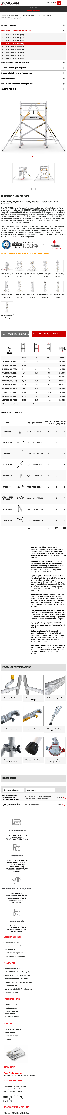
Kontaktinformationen (13, 979)
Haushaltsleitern (8, 80)
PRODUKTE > (17, 15)
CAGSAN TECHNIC (8, 91)
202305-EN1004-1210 (32, 807)
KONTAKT (8, 973)
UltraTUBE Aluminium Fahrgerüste (15, 31)
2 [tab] (35, 159)
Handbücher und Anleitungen (11, 962)
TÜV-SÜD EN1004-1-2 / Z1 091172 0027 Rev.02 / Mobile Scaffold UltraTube (38, 799)
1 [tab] (33, 159)
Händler (8, 989)
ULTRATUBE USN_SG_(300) (14, 59)
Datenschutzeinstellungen (15, 906)
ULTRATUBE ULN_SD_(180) (11, 18)
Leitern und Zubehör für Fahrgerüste (16, 85)
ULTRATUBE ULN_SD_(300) (14, 50)
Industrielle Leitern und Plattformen (16, 74)
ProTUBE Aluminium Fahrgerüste (15, 63)
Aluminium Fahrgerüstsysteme (14, 69)
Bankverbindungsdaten (14, 902)
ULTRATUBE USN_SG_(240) (14, 56)
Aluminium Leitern (9, 25)
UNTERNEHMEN (12, 886)
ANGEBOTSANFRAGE (49, 336)
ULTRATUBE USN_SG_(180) (14, 53)
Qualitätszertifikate (12, 967)
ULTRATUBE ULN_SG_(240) (14, 38)
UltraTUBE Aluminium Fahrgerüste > (37, 15)
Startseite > (6, 15)
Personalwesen (10, 899)
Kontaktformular (11, 986)
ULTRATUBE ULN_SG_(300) (14, 41)
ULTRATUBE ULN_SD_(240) (14, 47)
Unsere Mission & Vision (14, 895)
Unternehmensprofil (12, 892)
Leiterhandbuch (11, 955)
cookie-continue (33, 10)
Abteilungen (10, 982)
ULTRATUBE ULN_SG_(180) (14, 35)
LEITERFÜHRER (11, 949)
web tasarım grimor (33, 1102)
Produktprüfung (11, 958)
